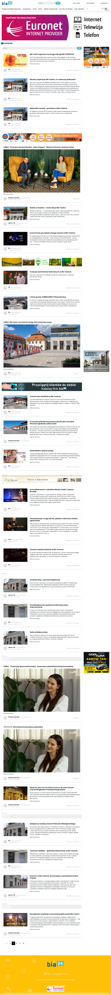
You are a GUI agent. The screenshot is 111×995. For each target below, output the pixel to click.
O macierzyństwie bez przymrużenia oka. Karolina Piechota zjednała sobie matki (52, 422)
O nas (45, 974)
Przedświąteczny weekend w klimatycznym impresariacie (49, 606)
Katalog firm (104, 3)
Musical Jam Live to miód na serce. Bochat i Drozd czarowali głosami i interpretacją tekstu (52, 788)
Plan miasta (76, 3)
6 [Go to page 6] (23, 943)
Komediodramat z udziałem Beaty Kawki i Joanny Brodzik (52, 490)
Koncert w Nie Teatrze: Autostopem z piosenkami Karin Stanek (54, 877)
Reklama (58, 974)
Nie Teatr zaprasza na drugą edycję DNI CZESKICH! (52, 54)
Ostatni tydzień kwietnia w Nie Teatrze (47, 549)
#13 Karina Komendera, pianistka (28, 727)
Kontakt (65, 974)
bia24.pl (73, 980)
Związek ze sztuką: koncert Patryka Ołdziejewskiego (52, 824)
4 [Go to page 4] (16, 943)
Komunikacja (90, 3)
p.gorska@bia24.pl (25, 198)
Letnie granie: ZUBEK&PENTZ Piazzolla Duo (48, 297)
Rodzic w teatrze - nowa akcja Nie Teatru (48, 208)
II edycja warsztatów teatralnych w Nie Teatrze (50, 272)
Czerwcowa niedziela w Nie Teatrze (45, 396)
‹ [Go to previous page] (3, 943)
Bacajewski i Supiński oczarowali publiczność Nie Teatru (54, 914)
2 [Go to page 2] (10, 943)
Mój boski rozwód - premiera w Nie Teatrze (48, 108)
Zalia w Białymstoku (39, 632)
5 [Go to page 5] (20, 943)
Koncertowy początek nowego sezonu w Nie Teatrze (52, 233)
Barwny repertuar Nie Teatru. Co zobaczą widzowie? (53, 79)
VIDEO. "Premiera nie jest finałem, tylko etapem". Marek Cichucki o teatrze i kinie (39, 147)
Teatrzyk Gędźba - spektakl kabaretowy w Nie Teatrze (54, 851)
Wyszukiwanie (7, 43)
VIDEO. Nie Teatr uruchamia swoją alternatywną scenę (27, 322)
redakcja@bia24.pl (16, 69)
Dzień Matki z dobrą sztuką (41, 450)
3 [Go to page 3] (13, 943)
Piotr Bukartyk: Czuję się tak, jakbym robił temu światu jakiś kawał (54, 519)
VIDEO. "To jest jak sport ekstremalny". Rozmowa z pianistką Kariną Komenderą (38, 666)
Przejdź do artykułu (72, 70)
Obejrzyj (76, 199)
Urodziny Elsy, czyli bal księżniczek (45, 580)
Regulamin (51, 974)
